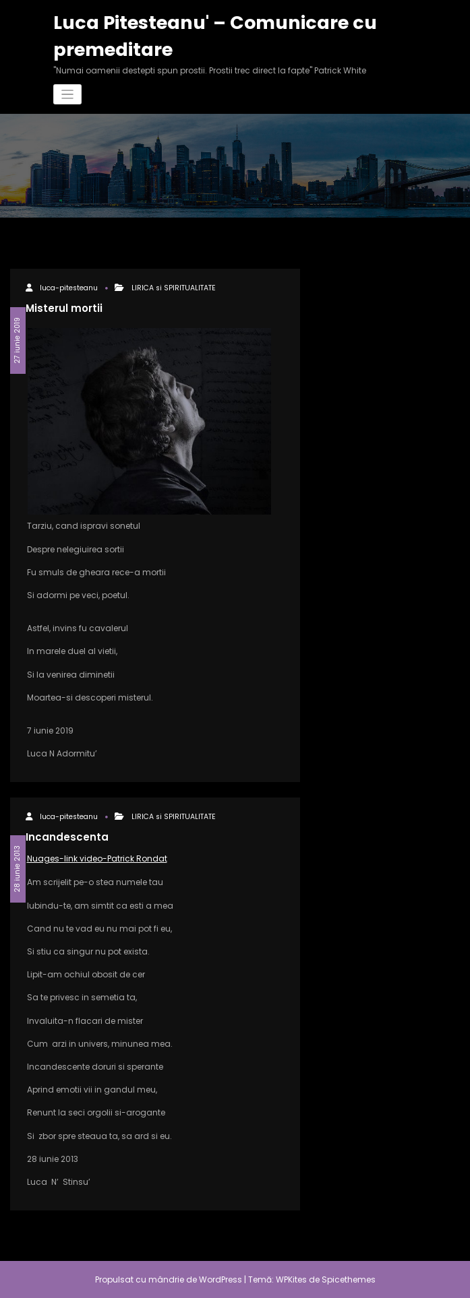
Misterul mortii (64, 308)
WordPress (220, 1279)
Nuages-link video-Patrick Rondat (97, 858)
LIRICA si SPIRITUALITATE (173, 288)
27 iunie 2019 (17, 340)
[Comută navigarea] (67, 94)
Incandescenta (67, 837)
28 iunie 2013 (17, 869)
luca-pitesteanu (69, 288)
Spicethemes (349, 1279)
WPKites (292, 1279)
